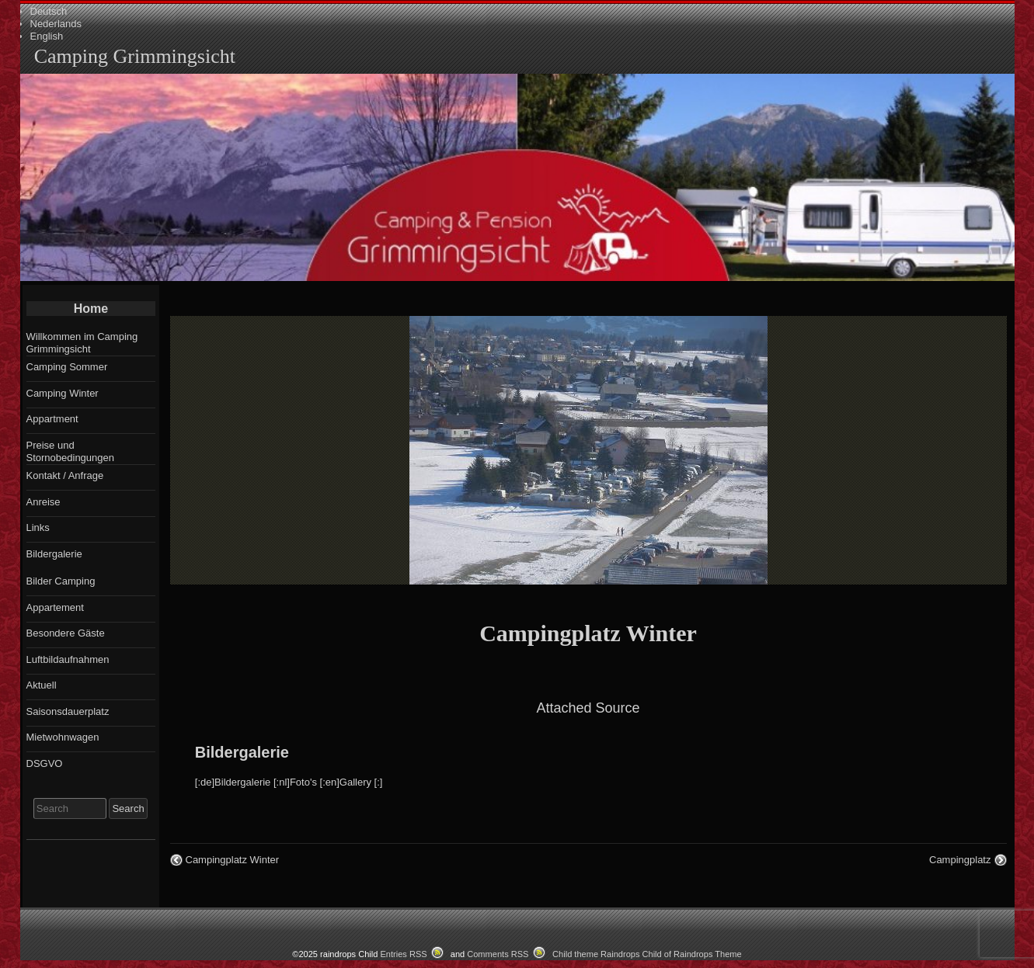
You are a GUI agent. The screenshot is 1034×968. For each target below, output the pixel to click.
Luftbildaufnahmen (68, 659)
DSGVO (44, 763)
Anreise (43, 502)
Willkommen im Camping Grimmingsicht (82, 343)
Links (38, 527)
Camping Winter (62, 393)
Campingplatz (960, 860)
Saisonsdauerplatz (68, 711)
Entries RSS (403, 954)
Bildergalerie (242, 752)
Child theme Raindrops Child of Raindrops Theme (647, 954)
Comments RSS (497, 954)
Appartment (52, 419)
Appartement (55, 607)
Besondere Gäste (65, 633)
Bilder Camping (61, 581)
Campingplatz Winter (588, 633)
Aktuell (41, 685)
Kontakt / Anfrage (65, 475)
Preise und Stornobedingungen (70, 451)
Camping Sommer (67, 367)
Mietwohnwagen (62, 737)
